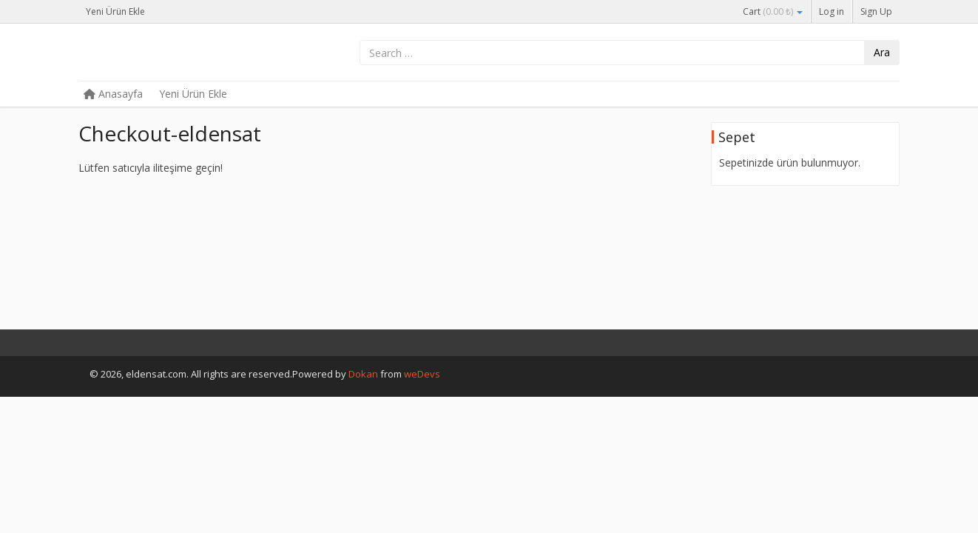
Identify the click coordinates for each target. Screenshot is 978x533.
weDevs (422, 374)
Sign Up (876, 11)
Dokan (363, 374)
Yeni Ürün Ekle (115, 11)
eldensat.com (189, 53)
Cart (773, 11)
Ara (882, 52)
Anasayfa (113, 94)
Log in (831, 11)
